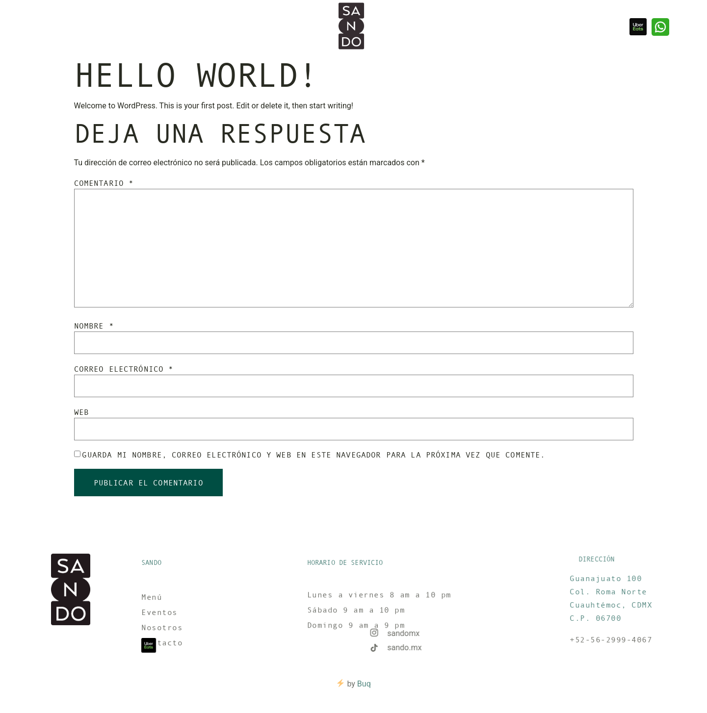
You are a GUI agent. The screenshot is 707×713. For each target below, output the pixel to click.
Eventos (32, 27)
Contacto (156, 27)
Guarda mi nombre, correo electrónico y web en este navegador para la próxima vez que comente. (313, 454)
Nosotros (72, 27)
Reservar (114, 27)
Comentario (104, 182)
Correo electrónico (124, 368)
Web (81, 411)
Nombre (94, 325)
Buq (364, 687)
